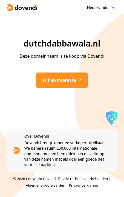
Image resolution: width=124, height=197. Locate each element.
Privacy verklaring (83, 185)
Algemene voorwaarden (45, 185)
